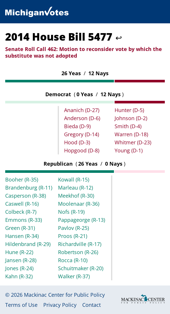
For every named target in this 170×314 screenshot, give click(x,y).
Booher (21, 179)
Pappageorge (81, 219)
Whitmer (133, 142)
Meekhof (76, 195)
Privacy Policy (59, 304)
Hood (77, 142)
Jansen (20, 260)
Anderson (82, 118)
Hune (19, 252)
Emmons (23, 219)
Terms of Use (21, 304)
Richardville (79, 244)
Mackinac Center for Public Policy (64, 294)
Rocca (72, 260)
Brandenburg (28, 187)
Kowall (73, 179)
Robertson (78, 252)
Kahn (19, 276)
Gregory (81, 134)
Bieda (77, 126)
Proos (72, 235)
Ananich (81, 110)
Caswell (22, 203)
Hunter (129, 110)
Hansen (22, 235)
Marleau (75, 187)
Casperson (25, 195)
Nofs (71, 211)
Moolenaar (78, 203)
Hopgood (81, 150)
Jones (19, 268)
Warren (131, 134)
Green (20, 227)
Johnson (131, 118)
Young (129, 150)
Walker (74, 276)
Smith (128, 126)
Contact (91, 304)
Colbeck (20, 211)
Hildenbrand (28, 244)
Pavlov (73, 227)
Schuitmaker (80, 268)
